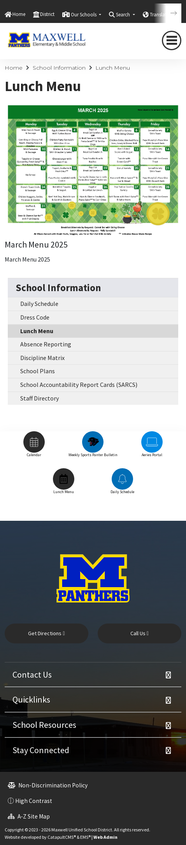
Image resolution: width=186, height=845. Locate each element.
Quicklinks (31, 699)
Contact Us (32, 674)
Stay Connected (40, 750)
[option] (34, 447)
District (47, 14)
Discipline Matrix (42, 358)
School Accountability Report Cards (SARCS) (78, 384)
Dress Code (34, 317)
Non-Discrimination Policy (48, 785)
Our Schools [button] (84, 14)
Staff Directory (39, 398)
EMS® (85, 837)
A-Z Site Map (29, 816)
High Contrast (33, 801)
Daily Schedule (39, 303)
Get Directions (46, 633)
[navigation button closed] (171, 40)
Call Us (139, 633)
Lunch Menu (112, 67)
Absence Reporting (45, 344)
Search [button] (123, 14)
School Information (59, 67)
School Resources (44, 724)
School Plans (37, 371)
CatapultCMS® (61, 837)
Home (18, 14)
